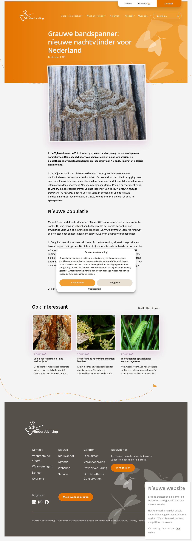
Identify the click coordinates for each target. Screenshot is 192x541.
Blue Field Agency (119, 520)
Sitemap (155, 520)
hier (178, 96)
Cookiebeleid (94, 289)
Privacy (133, 520)
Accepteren (77, 282)
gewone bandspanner (87, 229)
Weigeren (115, 282)
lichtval (79, 226)
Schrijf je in (122, 467)
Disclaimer (144, 520)
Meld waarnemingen (76, 496)
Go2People (88, 520)
